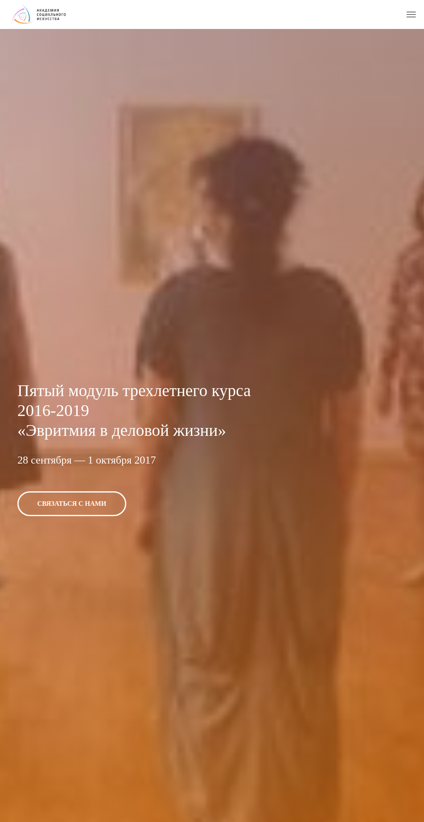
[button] (71, 503)
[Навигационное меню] (411, 14)
